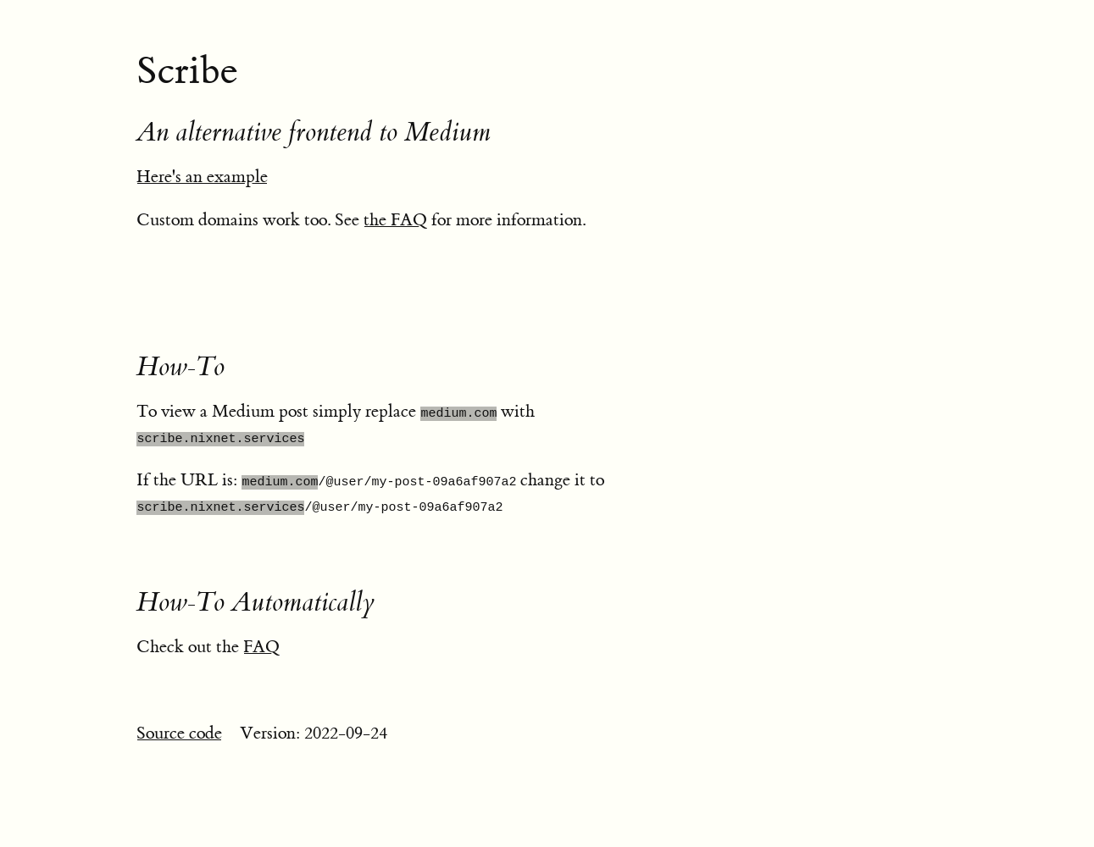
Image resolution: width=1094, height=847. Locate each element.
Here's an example (202, 176)
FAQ (261, 646)
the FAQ (395, 219)
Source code (179, 733)
